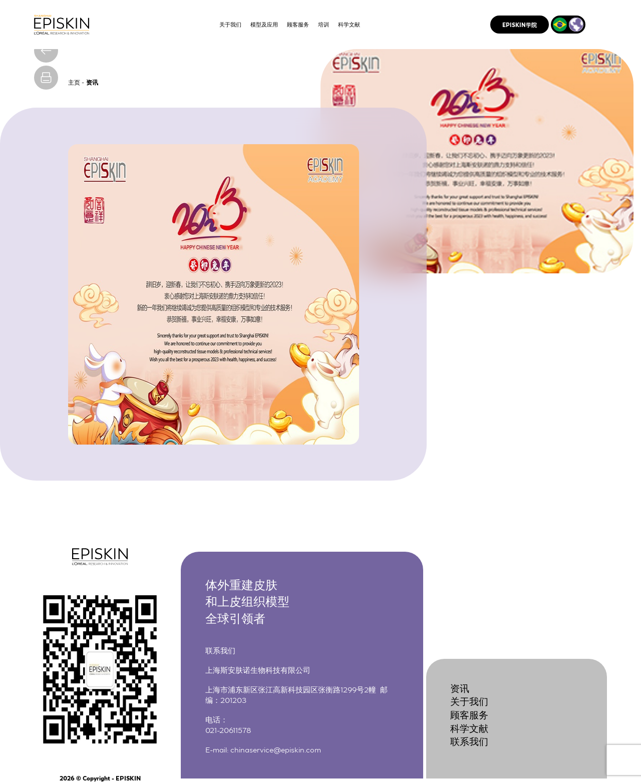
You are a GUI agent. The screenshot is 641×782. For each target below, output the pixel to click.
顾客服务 (469, 714)
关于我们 (469, 700)
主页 (74, 82)
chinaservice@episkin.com (275, 749)
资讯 (459, 687)
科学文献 (469, 727)
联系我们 (469, 740)
